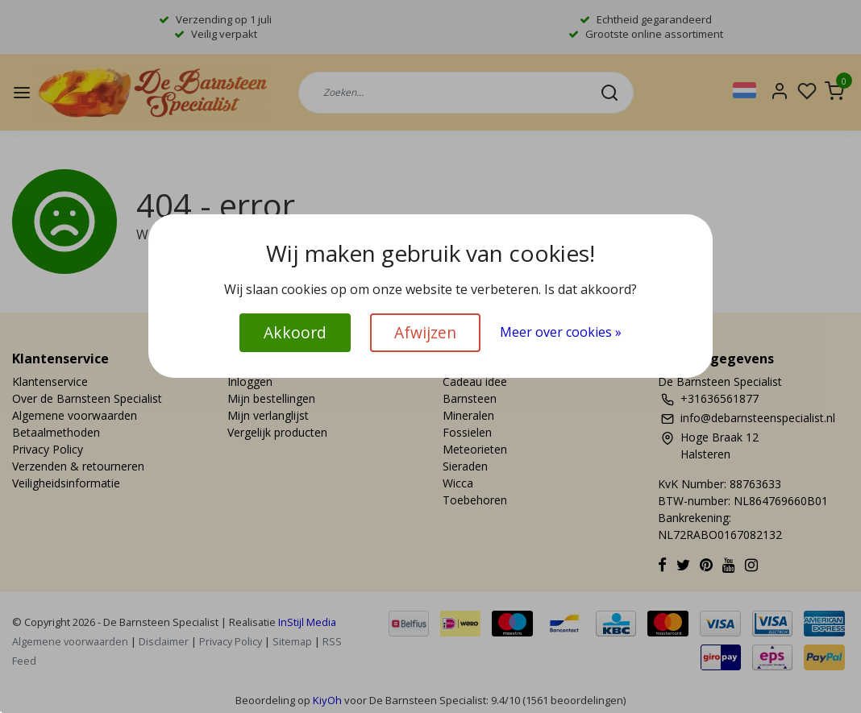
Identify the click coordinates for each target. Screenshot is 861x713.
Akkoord (295, 332)
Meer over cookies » (561, 332)
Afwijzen (425, 332)
